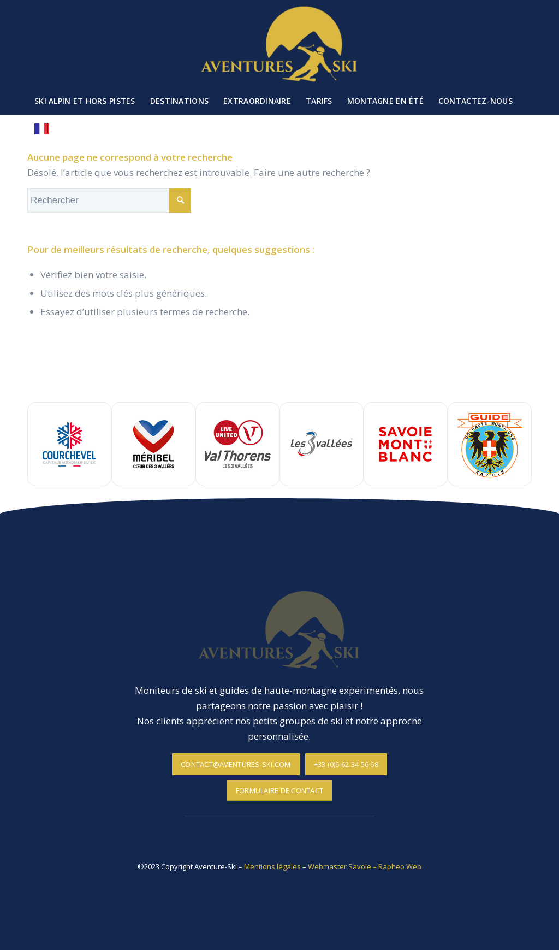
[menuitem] (84, 101)
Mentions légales (272, 866)
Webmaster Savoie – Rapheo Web (364, 866)
